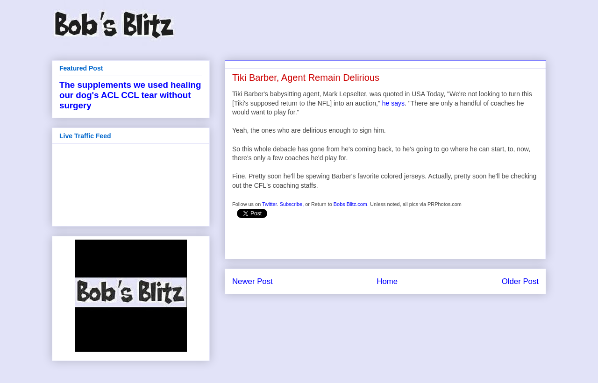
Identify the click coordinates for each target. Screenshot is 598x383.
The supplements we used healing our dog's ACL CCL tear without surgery (130, 95)
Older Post (520, 281)
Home (387, 281)
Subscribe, (292, 204)
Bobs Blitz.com (350, 204)
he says (393, 103)
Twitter (269, 204)
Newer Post (252, 281)
